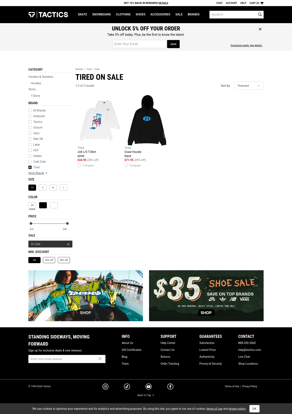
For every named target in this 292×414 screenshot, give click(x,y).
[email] (66, 359)
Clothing (123, 14)
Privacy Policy (249, 386)
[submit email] (100, 358)
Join (173, 44)
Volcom (38, 127)
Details (163, 3)
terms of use (214, 408)
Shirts (32, 89)
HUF (36, 150)
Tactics (48, 14)
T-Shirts (35, 95)
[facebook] (170, 387)
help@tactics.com (249, 349)
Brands (194, 14)
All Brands (39, 110)
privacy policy (237, 408)
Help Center (168, 343)
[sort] (249, 86)
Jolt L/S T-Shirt (99, 126)
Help (243, 3)
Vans (36, 133)
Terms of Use (232, 386)
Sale (179, 14)
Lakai (36, 144)
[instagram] (105, 387)
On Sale (50, 244)
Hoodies (36, 83)
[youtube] (149, 387)
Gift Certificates (131, 349)
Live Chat (244, 356)
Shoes (140, 14)
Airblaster (39, 116)
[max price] (67, 229)
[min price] (34, 229)
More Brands (38, 173)
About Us (127, 343)
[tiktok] (127, 387)
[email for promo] (139, 44)
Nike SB (38, 139)
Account (231, 3)
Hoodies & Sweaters (40, 76)
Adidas (37, 156)
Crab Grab (39, 161)
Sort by (225, 85)
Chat (219, 3)
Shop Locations (248, 363)
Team (125, 363)
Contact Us (168, 349)
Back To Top (146, 395)
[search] (236, 14)
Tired (34, 167)
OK (254, 408)
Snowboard (101, 14)
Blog (124, 356)
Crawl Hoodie (147, 126)
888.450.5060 (247, 343)
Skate (82, 14)
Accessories (160, 14)
